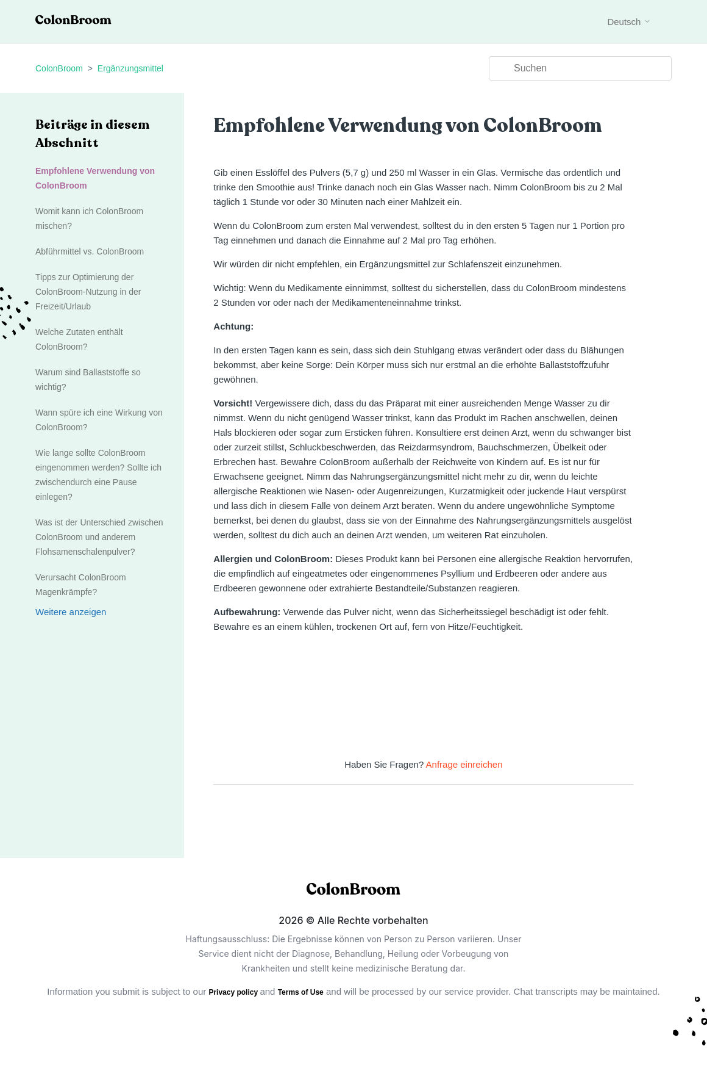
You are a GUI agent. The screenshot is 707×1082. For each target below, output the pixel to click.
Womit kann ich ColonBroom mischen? (89, 218)
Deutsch (628, 21)
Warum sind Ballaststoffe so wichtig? (88, 379)
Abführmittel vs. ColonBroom (89, 251)
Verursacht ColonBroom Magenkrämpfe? (80, 584)
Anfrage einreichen (464, 764)
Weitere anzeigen (70, 612)
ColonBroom (59, 68)
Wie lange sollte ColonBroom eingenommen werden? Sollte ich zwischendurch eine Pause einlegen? (98, 475)
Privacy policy (234, 992)
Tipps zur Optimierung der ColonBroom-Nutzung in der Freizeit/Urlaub (88, 291)
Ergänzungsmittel (130, 68)
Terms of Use (301, 992)
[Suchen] (580, 68)
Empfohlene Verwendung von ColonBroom (95, 178)
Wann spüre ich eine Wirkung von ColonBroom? (99, 420)
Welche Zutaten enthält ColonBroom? (79, 339)
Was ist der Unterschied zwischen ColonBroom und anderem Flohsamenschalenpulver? (99, 537)
